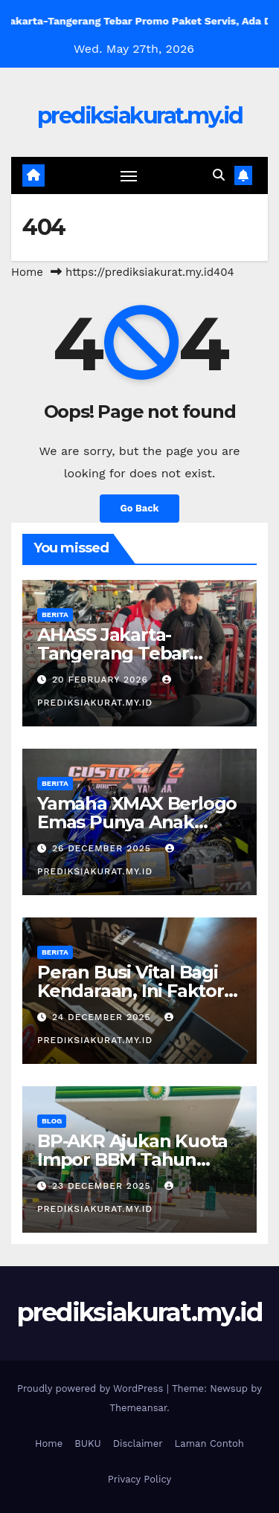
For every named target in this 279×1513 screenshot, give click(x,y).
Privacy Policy (139, 1479)
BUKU (87, 1443)
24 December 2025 (103, 1017)
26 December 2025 (103, 848)
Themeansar (138, 1407)
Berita (55, 614)
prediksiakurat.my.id (140, 115)
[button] (219, 175)
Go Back (140, 508)
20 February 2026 (102, 679)
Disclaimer (138, 1443)
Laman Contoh (209, 1443)
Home (27, 272)
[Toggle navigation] (128, 175)
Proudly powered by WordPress (92, 1388)
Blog (52, 1121)
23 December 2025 (103, 1186)
